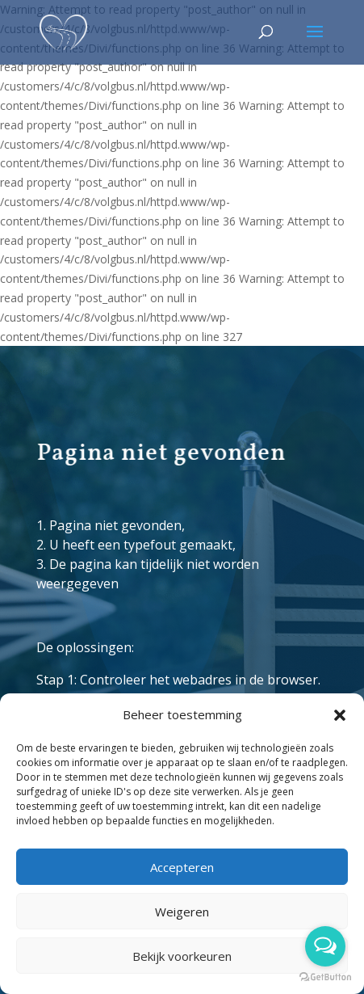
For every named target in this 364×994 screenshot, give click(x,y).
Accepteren (182, 867)
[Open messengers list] (325, 946)
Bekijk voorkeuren (182, 956)
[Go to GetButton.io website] (325, 977)
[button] (340, 715)
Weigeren (182, 911)
